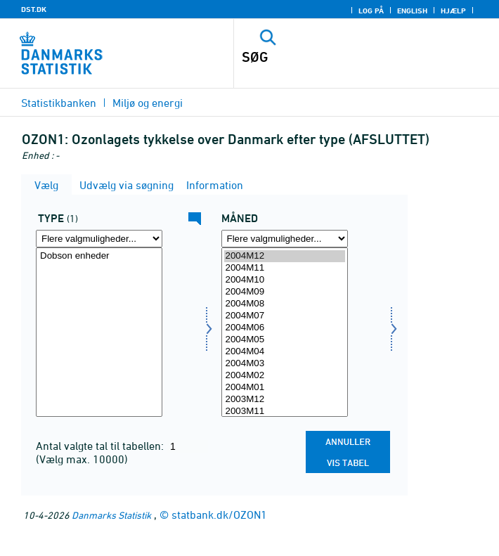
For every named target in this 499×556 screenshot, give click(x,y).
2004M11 (284, 268)
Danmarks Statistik (111, 515)
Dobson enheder (99, 256)
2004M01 (284, 388)
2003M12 (284, 400)
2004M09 (284, 292)
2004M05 (284, 340)
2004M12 (284, 256)
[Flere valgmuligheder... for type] (99, 238)
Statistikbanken (58, 102)
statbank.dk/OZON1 (219, 514)
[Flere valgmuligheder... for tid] (284, 238)
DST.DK (33, 9)
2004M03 (284, 364)
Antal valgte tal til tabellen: (101, 445)
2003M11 (284, 412)
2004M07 (284, 316)
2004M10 (284, 280)
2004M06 (284, 328)
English (412, 10)
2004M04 (284, 352)
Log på (371, 10)
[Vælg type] (99, 332)
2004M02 (284, 376)
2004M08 (284, 304)
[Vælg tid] (284, 332)
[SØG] (341, 57)
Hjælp (453, 10)
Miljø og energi (147, 102)
